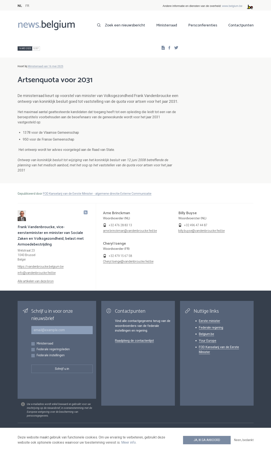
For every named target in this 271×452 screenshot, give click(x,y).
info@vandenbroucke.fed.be (37, 273)
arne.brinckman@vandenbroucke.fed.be (130, 230)
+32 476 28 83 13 (120, 225)
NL (20, 6)
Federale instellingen (50, 355)
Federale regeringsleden (53, 349)
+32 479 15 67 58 (120, 256)
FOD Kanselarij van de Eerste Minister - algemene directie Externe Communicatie (97, 193)
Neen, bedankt (244, 440)
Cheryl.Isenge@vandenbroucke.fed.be (128, 261)
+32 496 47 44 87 (195, 225)
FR (27, 6)
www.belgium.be (232, 6)
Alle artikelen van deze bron (36, 281)
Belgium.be (206, 334)
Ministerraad (166, 25)
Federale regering (211, 327)
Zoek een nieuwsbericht (125, 25)
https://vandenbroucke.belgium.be (41, 266)
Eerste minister (209, 321)
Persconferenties (202, 25)
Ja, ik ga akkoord (207, 440)
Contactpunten (241, 25)
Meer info (128, 442)
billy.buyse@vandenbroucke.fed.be (201, 230)
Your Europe (207, 341)
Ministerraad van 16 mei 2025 (45, 66)
